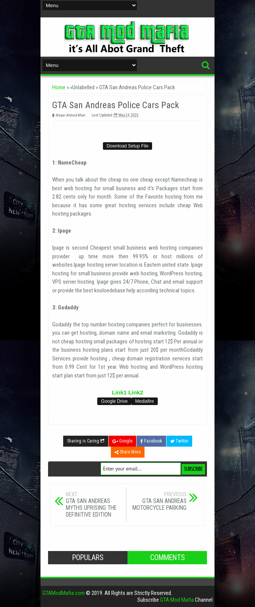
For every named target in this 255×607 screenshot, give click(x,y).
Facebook (151, 441)
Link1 (119, 392)
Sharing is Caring (85, 441)
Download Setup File (128, 146)
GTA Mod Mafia (177, 599)
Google (122, 441)
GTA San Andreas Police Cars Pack (115, 105)
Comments (167, 557)
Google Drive (114, 401)
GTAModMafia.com (63, 593)
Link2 (135, 392)
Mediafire (144, 401)
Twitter (179, 441)
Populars (87, 557)
